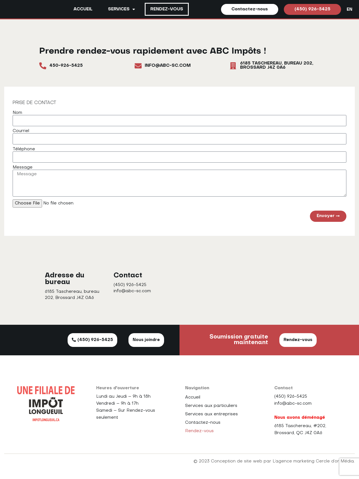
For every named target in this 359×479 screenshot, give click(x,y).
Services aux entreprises (211, 414)
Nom (17, 113)
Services (121, 9)
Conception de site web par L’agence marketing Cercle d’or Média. (283, 462)
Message (23, 168)
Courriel (21, 131)
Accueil (83, 9)
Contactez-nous (202, 423)
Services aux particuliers (211, 406)
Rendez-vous (166, 9)
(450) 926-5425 (130, 285)
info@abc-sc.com (132, 291)
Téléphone (24, 149)
